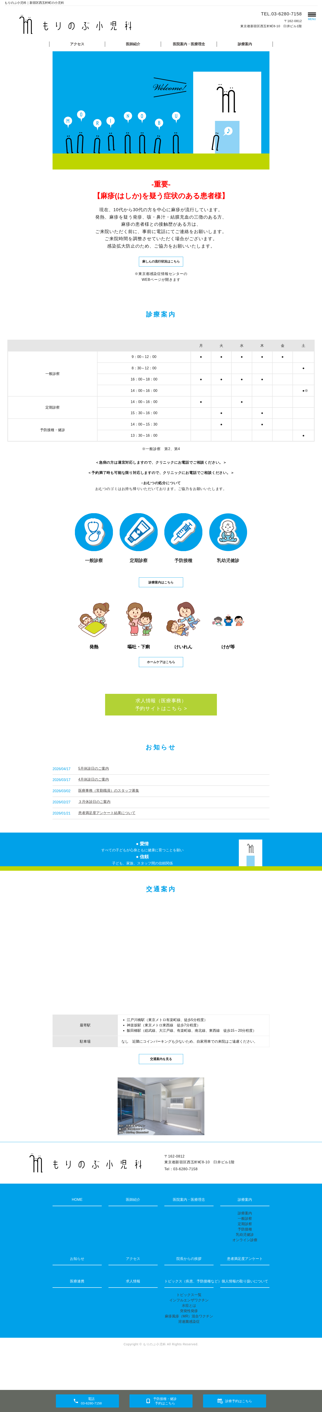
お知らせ (77, 1298)
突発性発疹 (189, 1350)
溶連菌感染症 (189, 1360)
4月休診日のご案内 (93, 809)
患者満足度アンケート (245, 1298)
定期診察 (245, 1263)
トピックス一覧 (188, 1334)
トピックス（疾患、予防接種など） (189, 1320)
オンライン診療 (244, 1279)
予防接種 (245, 1268)
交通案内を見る (161, 1096)
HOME (77, 1238)
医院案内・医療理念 (189, 44)
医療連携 (77, 1320)
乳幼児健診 (245, 1274)
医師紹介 (133, 44)
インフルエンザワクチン (189, 1339)
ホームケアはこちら (161, 689)
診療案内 (245, 44)
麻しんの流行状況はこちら (161, 269)
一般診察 (245, 1257)
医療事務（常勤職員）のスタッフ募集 (108, 820)
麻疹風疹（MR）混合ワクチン (189, 1355)
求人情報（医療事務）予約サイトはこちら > (161, 734)
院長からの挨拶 (188, 1298)
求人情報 (133, 1320)
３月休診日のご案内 (94, 831)
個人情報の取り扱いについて (245, 1320)
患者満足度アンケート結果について (107, 842)
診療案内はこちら (161, 600)
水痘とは (189, 1344)
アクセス (77, 44)
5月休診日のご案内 (93, 798)
